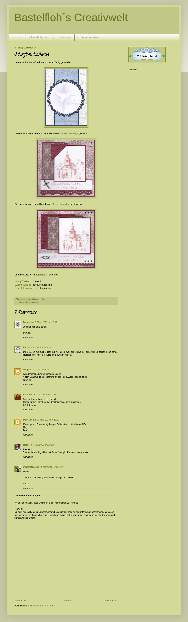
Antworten (28, 337)
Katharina (28, 394)
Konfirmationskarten (31, 302)
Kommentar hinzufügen (28, 495)
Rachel (26, 445)
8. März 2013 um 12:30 (48, 420)
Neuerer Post (21, 600)
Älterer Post (111, 600)
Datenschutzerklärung (41, 37)
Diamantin (28, 322)
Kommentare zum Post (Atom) (40, 605)
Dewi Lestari (29, 420)
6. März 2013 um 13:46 (45, 394)
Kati (25, 347)
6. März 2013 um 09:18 (39, 347)
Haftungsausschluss (88, 37)
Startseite (17, 37)
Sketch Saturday (60, 204)
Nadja (26, 369)
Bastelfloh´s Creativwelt (71, 17)
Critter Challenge (69, 133)
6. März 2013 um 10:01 (41, 369)
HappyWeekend (23, 281)
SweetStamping (22, 284)
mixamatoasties (31, 467)
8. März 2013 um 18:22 (42, 445)
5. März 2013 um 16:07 (46, 322)
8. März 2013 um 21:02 (51, 467)
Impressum (65, 37)
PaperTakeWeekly (24, 288)
